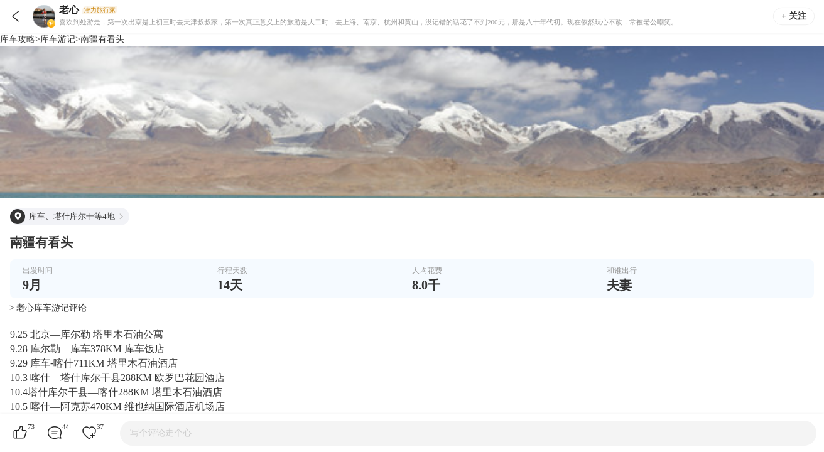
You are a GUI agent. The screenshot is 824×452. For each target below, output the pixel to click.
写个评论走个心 (161, 433)
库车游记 (57, 39)
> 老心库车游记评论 (48, 308)
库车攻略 (17, 39)
